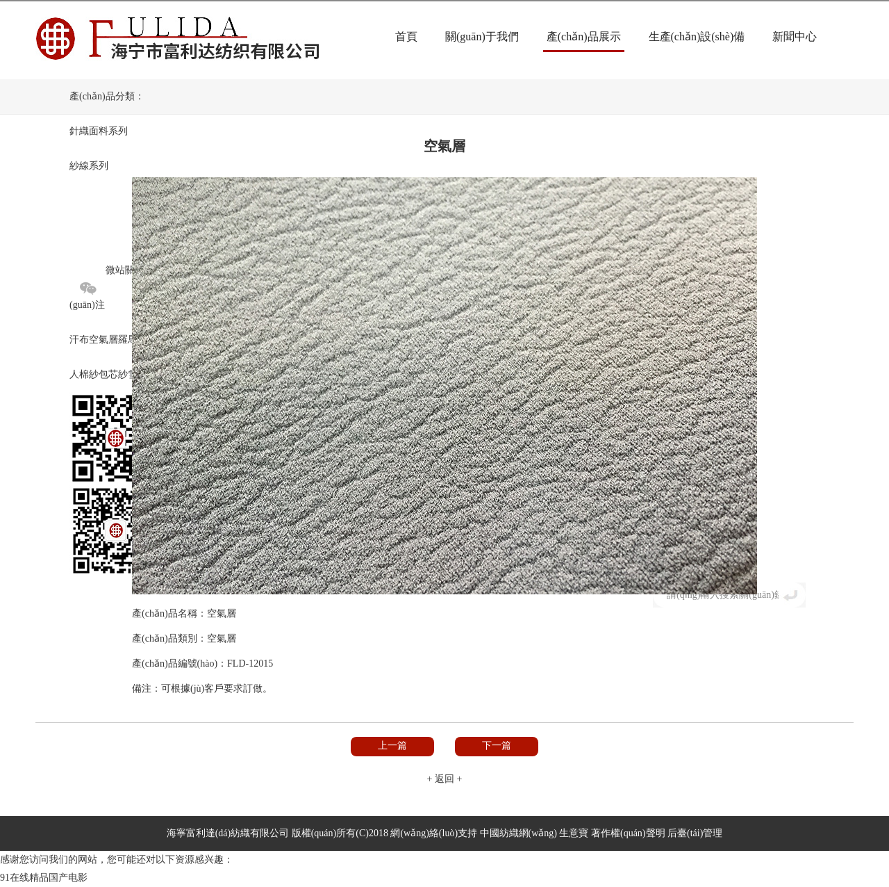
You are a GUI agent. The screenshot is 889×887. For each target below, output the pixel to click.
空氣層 (103, 339)
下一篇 (496, 745)
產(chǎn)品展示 (584, 36)
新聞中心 (794, 36)
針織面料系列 (98, 131)
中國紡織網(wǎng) (518, 833)
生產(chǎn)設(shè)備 (697, 36)
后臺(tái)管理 (694, 833)
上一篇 (392, 745)
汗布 (79, 339)
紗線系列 (88, 166)
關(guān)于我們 (482, 36)
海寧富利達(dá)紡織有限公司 (228, 833)
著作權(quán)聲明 (628, 833)
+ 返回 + (445, 779)
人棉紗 (84, 374)
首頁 (406, 36)
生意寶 (573, 833)
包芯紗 (113, 374)
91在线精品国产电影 (44, 877)
